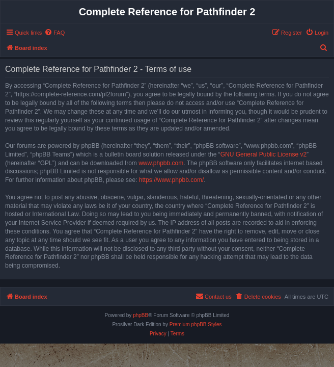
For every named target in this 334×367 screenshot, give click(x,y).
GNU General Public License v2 (263, 154)
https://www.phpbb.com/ (171, 180)
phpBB (140, 315)
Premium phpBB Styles (196, 324)
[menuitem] (54, 33)
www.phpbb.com (160, 163)
